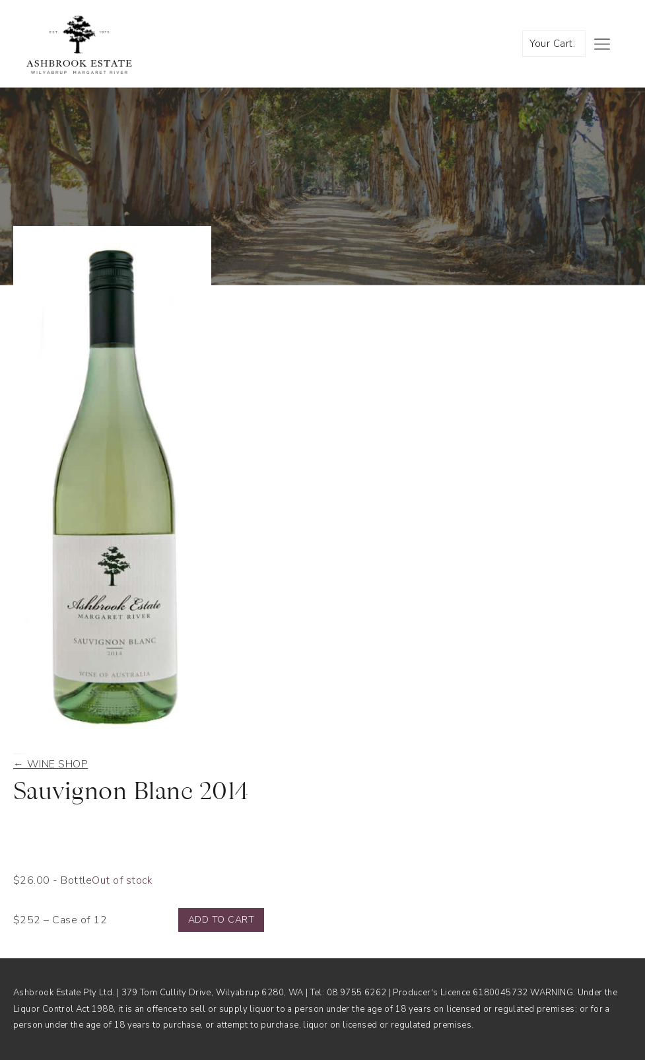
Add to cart (221, 919)
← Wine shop (50, 764)
